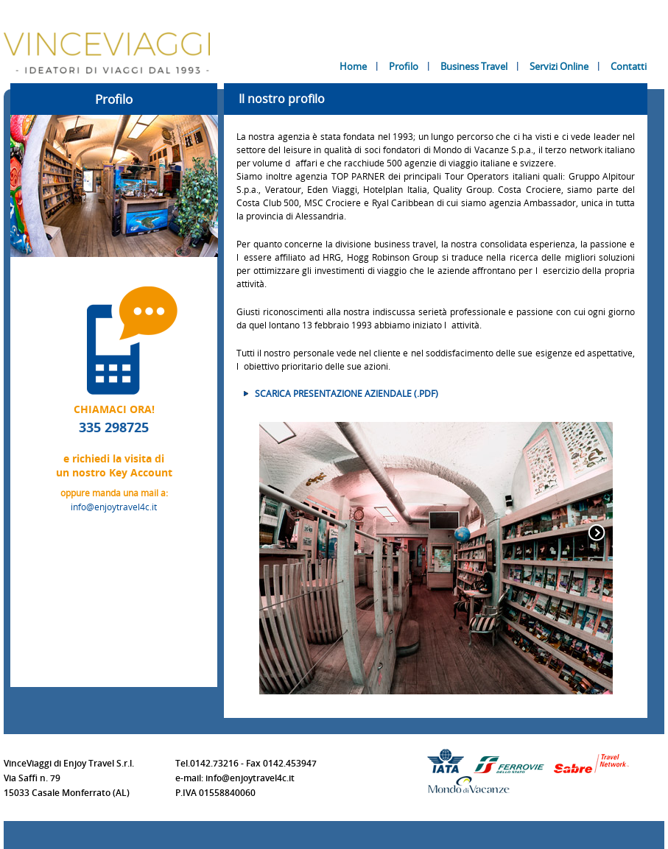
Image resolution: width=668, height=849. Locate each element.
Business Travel (473, 66)
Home (353, 66)
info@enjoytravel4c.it (114, 506)
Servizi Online (559, 66)
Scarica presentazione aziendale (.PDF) (346, 393)
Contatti (629, 66)
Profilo (403, 66)
